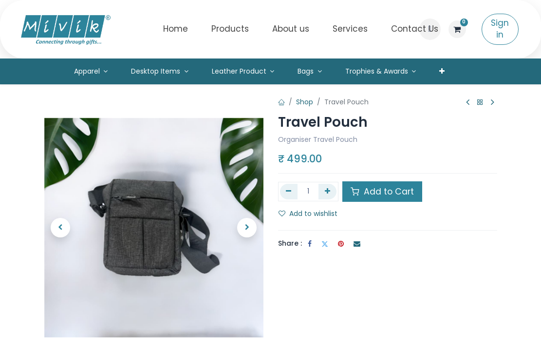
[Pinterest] (341, 243)
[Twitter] (324, 243)
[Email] (357, 243)
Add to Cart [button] (382, 191)
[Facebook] (310, 243)
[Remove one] (289, 191)
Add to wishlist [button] (308, 213)
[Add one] (327, 191)
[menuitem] (175, 29)
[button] (430, 29)
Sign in (500, 28)
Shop (304, 102)
